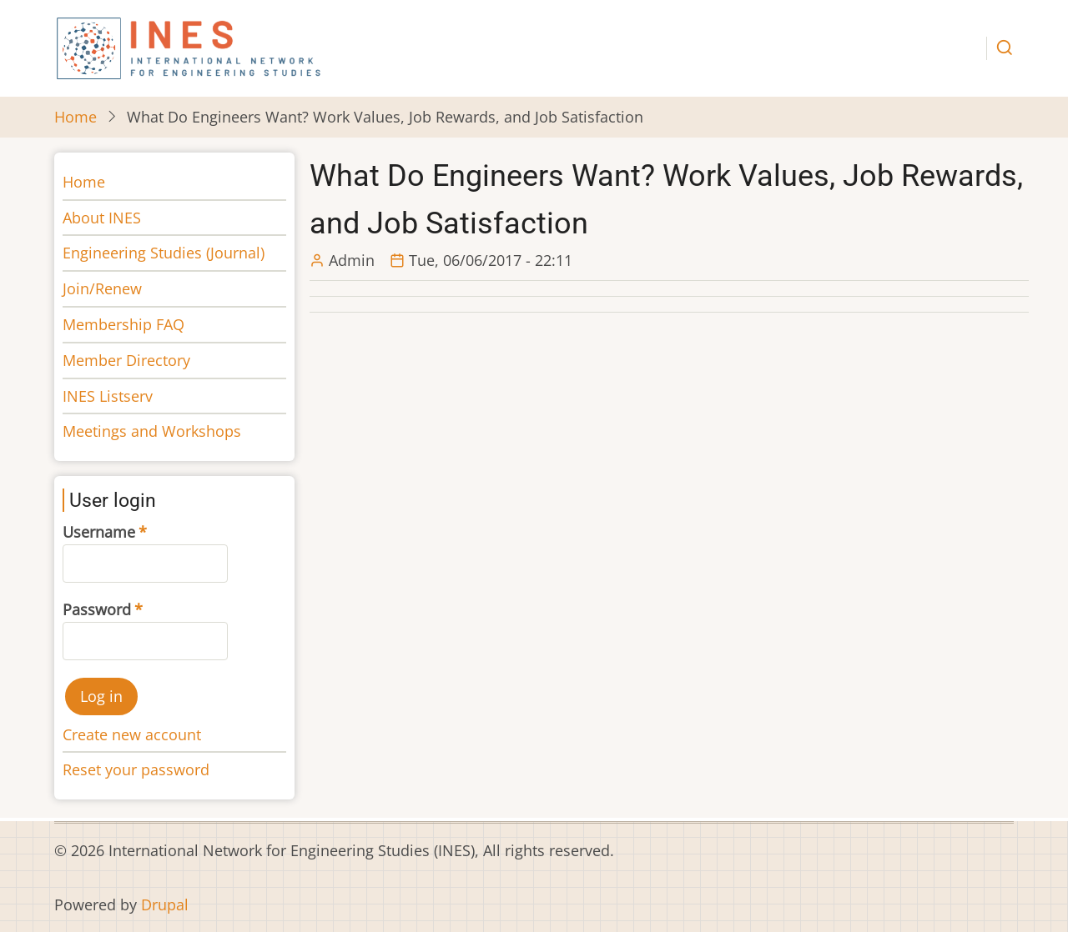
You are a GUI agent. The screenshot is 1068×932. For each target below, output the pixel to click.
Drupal (165, 904)
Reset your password (136, 769)
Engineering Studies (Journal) (163, 253)
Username (99, 532)
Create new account (132, 734)
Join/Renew (102, 288)
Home (75, 117)
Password (97, 609)
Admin (352, 260)
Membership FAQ (123, 324)
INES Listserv (108, 396)
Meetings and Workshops (152, 431)
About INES (102, 218)
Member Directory (126, 360)
